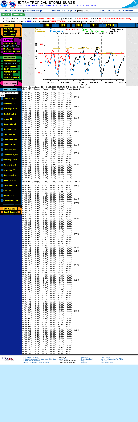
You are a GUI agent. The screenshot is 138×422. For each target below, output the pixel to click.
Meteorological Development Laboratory (36, 420)
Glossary (84, 420)
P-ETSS (65, 11)
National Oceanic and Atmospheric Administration (39, 416)
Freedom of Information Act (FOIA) (111, 416)
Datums (6, 14)
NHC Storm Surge (33, 11)
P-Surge (56, 11)
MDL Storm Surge (14, 11)
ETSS (74, 11)
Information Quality (87, 416)
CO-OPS (117, 11)
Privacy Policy (105, 415)
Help (82, 418)
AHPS (102, 11)
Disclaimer (18, 14)
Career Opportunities (107, 420)
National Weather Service (31, 418)
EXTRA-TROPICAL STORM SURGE (46, 2)
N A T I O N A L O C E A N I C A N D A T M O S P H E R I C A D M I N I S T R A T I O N (57, 6)
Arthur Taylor (63, 416)
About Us (103, 418)
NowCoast (128, 11)
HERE (28, 21)
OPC (109, 11)
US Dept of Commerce (30, 415)
